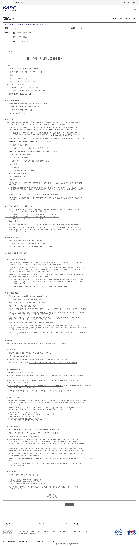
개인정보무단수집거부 (26, 541)
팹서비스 (19, 2)
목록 (69, 504)
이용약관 (40, 541)
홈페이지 (8, 2)
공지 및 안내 (118, 18)
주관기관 (42, 523)
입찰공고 (133, 18)
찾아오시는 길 (51, 541)
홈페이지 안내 (126, 2)
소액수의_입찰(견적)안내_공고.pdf (25, 33)
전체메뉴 (135, 9)
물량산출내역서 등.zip (21, 41)
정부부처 (8, 523)
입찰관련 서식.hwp (20, 37)
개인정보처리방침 (9, 541)
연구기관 (108, 523)
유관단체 (75, 523)
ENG (134, 2)
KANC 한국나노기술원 (9, 9)
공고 (126, 18)
